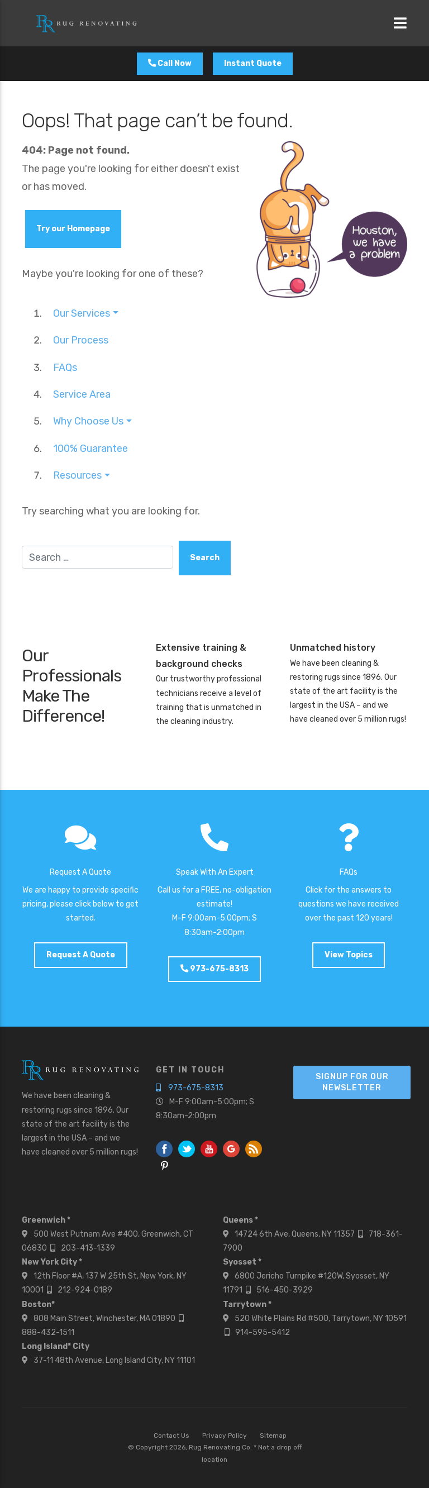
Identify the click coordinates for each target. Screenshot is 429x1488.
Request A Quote (80, 955)
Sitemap (273, 1435)
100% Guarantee (90, 448)
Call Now (170, 63)
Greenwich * (46, 1220)
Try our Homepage (73, 228)
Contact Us (171, 1435)
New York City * (52, 1262)
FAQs (65, 367)
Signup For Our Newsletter (352, 1082)
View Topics (349, 955)
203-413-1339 (88, 1248)
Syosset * (242, 1262)
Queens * (240, 1220)
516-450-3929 (284, 1290)
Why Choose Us (88, 421)
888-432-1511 (48, 1332)
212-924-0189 (85, 1290)
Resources (77, 475)
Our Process (80, 340)
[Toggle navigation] (400, 23)
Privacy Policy (224, 1435)
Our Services (81, 313)
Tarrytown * (247, 1304)
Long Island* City (55, 1346)
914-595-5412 (262, 1332)
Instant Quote (253, 63)
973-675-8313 (214, 969)
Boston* (38, 1304)
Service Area (82, 394)
